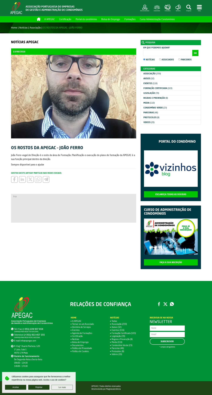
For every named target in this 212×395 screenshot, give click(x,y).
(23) (155, 107)
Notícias (23, 27)
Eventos (76, 330)
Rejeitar (38, 387)
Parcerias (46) (118, 348)
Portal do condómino (86, 19)
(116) (150, 83)
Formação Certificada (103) (124, 333)
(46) (150, 112)
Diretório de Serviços (81, 327)
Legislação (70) (118, 336)
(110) (149, 103)
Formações (129, 19)
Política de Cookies (80, 351)
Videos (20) (117, 354)
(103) (157, 88)
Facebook (159, 304)
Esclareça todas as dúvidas (170, 194)
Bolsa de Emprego (110, 19)
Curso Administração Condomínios (157, 19)
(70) (151, 93)
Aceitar (16, 387)
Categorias (149, 68)
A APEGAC (49, 19)
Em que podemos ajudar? (156, 47)
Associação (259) (119, 324)
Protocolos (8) (118, 351)
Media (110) (117, 342)
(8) (155, 98)
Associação (35, 27)
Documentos (78, 345)
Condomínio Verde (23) (122, 345)
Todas (114, 321)
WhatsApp (172, 304)
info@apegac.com (28, 340)
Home (39, 19)
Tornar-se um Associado (83, 324)
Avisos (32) (116, 327)
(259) (152, 73)
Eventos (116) (118, 330)
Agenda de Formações (82, 333)
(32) (148, 78)
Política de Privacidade (82, 348)
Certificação (65, 19)
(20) (148, 122)
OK (195, 53)
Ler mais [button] (62, 387)
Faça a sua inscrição (171, 262)
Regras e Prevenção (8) (122, 339)
